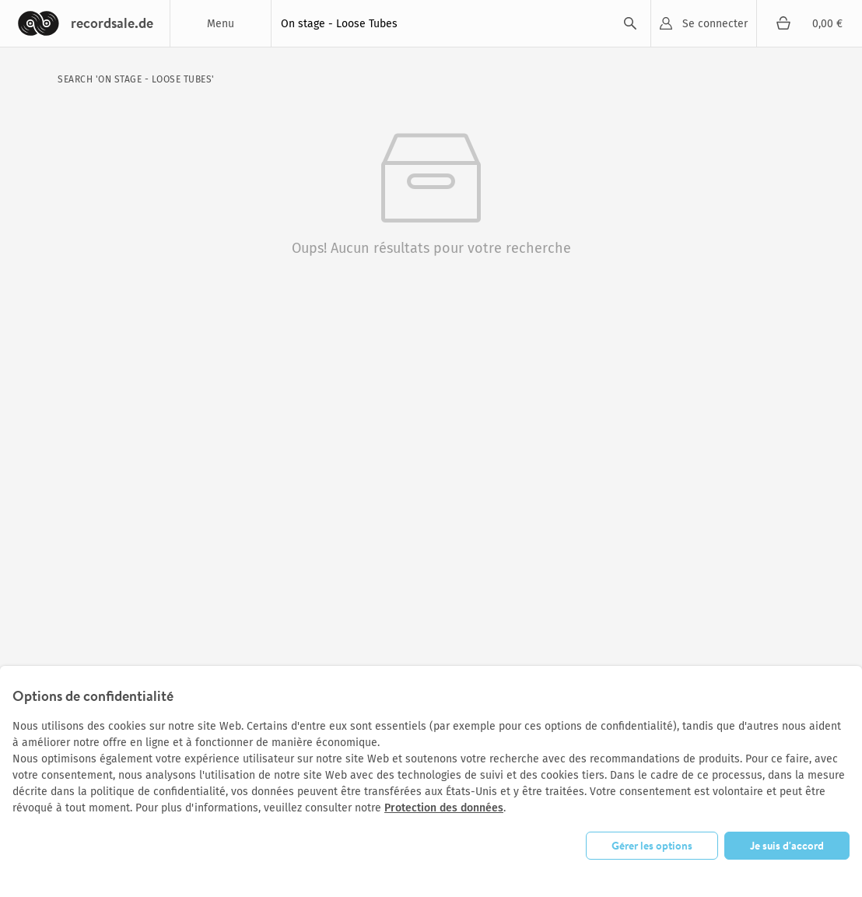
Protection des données (443, 808)
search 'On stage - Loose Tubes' (136, 79)
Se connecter (715, 23)
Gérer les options (651, 845)
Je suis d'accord (787, 845)
